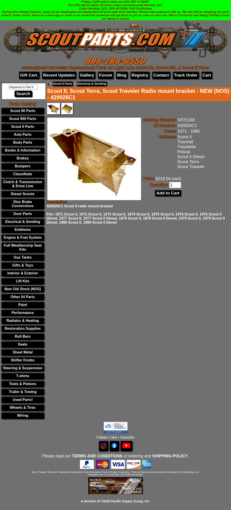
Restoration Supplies (23, 328)
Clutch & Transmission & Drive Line (22, 184)
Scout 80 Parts (22, 111)
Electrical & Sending (22, 222)
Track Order (186, 75)
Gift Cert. (29, 75)
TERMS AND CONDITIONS (97, 456)
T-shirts (22, 376)
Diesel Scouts (23, 194)
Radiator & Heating (23, 321)
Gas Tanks (23, 257)
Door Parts (23, 214)
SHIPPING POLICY (170, 456)
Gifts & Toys (22, 265)
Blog (121, 75)
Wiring (22, 415)
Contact (161, 75)
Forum (105, 75)
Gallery (87, 75)
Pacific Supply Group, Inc (130, 501)
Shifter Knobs (23, 360)
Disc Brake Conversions (23, 204)
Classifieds (22, 174)
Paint (22, 305)
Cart (207, 75)
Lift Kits (23, 281)
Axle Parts (22, 134)
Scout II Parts (22, 127)
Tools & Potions (22, 384)
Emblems (23, 230)
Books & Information (22, 150)
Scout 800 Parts (22, 119)
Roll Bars (22, 336)
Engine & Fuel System (23, 237)
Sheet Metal (23, 352)
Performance (23, 313)
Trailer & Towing (23, 392)
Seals (23, 344)
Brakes (23, 158)
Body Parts (22, 142)
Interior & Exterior (22, 273)
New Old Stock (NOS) (23, 289)
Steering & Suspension (22, 368)
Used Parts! (23, 400)
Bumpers (22, 166)
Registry (140, 75)
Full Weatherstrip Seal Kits (23, 247)
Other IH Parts (23, 297)
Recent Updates (59, 75)
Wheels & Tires (22, 407)
